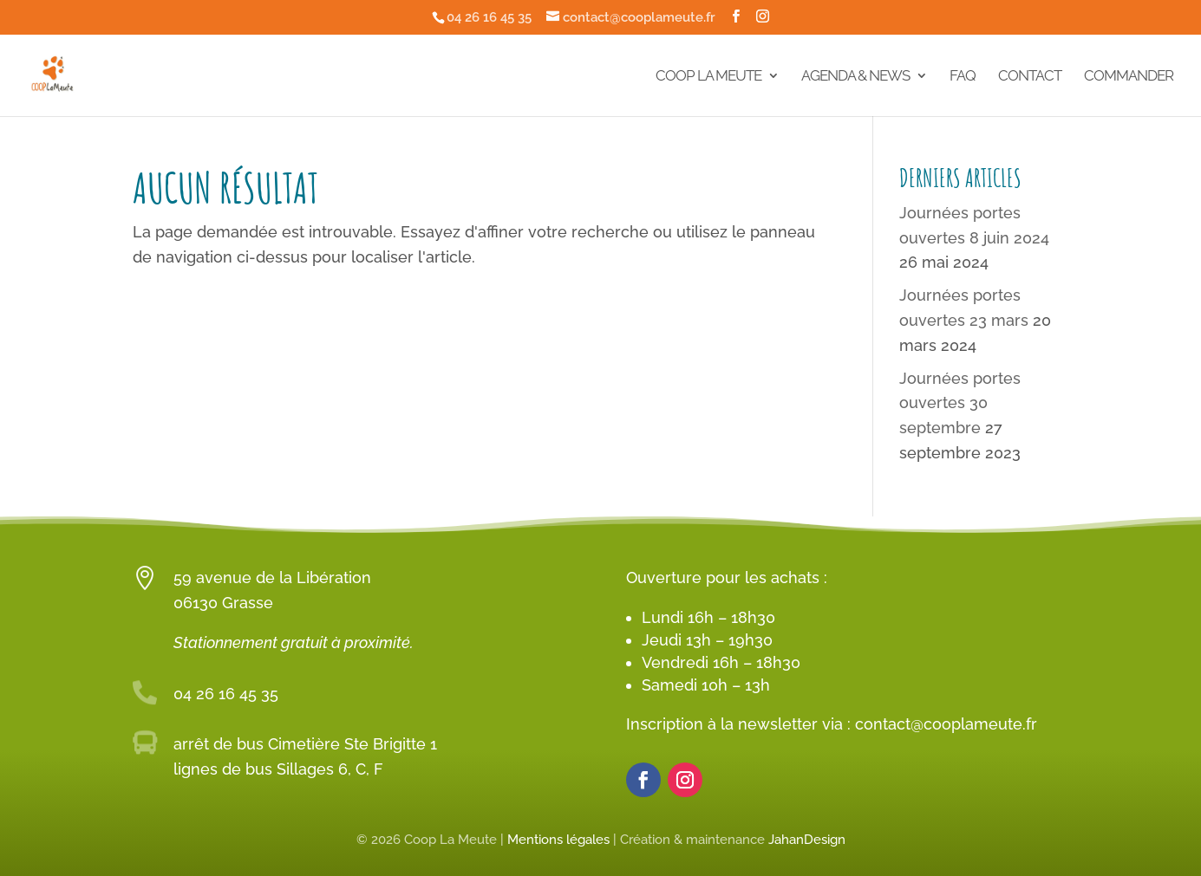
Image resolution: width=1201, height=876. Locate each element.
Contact (1029, 76)
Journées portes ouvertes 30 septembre (960, 403)
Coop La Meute (708, 76)
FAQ (963, 76)
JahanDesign (806, 839)
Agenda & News (855, 76)
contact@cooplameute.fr (946, 724)
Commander (1128, 76)
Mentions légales (558, 839)
